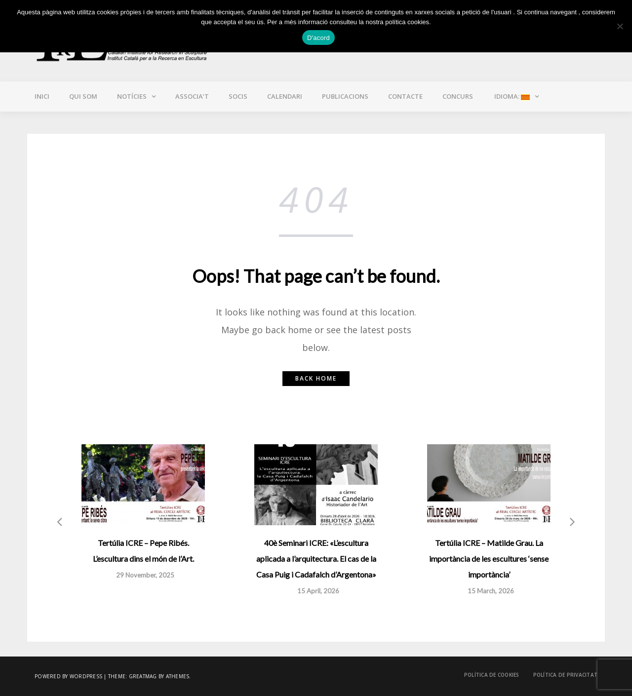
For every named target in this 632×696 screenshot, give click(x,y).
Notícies (132, 96)
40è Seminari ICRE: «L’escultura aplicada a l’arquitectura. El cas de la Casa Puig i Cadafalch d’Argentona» (316, 558)
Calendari (284, 96)
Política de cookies (491, 674)
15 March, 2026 (491, 591)
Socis (238, 96)
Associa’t (192, 96)
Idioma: (511, 96)
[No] (620, 26)
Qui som (83, 96)
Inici (42, 96)
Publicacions (345, 96)
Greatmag (143, 676)
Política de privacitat (565, 674)
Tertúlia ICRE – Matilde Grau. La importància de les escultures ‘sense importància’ (489, 558)
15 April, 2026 (318, 591)
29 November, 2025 (145, 575)
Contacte (405, 96)
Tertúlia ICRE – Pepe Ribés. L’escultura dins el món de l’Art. (143, 550)
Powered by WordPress (68, 676)
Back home (316, 378)
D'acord (318, 37)
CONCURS (457, 96)
